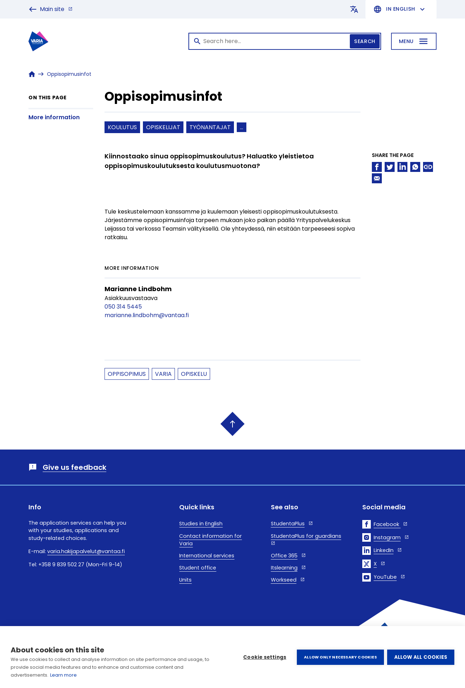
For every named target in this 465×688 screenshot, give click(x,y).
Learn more (63, 675)
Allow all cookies (420, 657)
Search (364, 41)
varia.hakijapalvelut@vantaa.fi (86, 551)
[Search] (284, 41)
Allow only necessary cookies (340, 657)
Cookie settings (264, 657)
